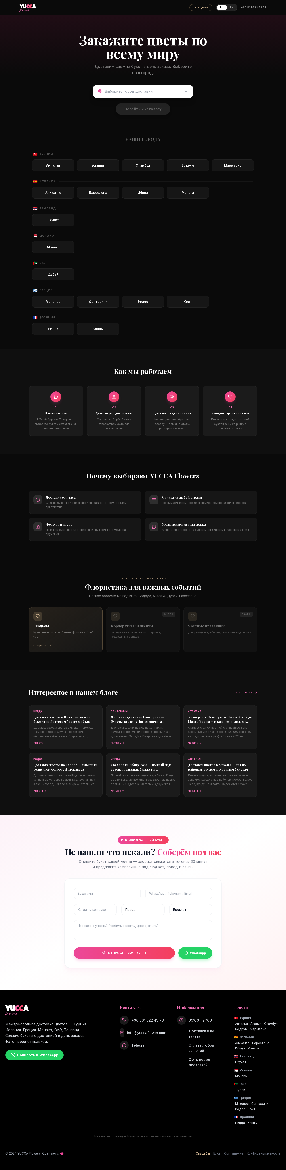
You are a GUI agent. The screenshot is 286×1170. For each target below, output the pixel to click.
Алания (255, 1024)
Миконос (242, 1103)
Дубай (240, 1090)
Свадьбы (203, 1153)
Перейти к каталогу (143, 109)
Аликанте (242, 1043)
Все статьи (246, 692)
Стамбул (271, 1024)
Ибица (240, 1048)
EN (231, 7)
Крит (251, 1109)
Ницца (240, 1123)
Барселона (260, 1043)
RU (222, 7)
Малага (253, 1048)
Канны (252, 1123)
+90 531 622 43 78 (253, 7)
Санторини (259, 1103)
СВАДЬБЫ (201, 7)
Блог (217, 1153)
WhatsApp (195, 953)
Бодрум (241, 1029)
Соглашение (233, 1153)
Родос (240, 1109)
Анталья (241, 1024)
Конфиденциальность (264, 1153)
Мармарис (258, 1029)
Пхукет (240, 1062)
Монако (241, 1076)
